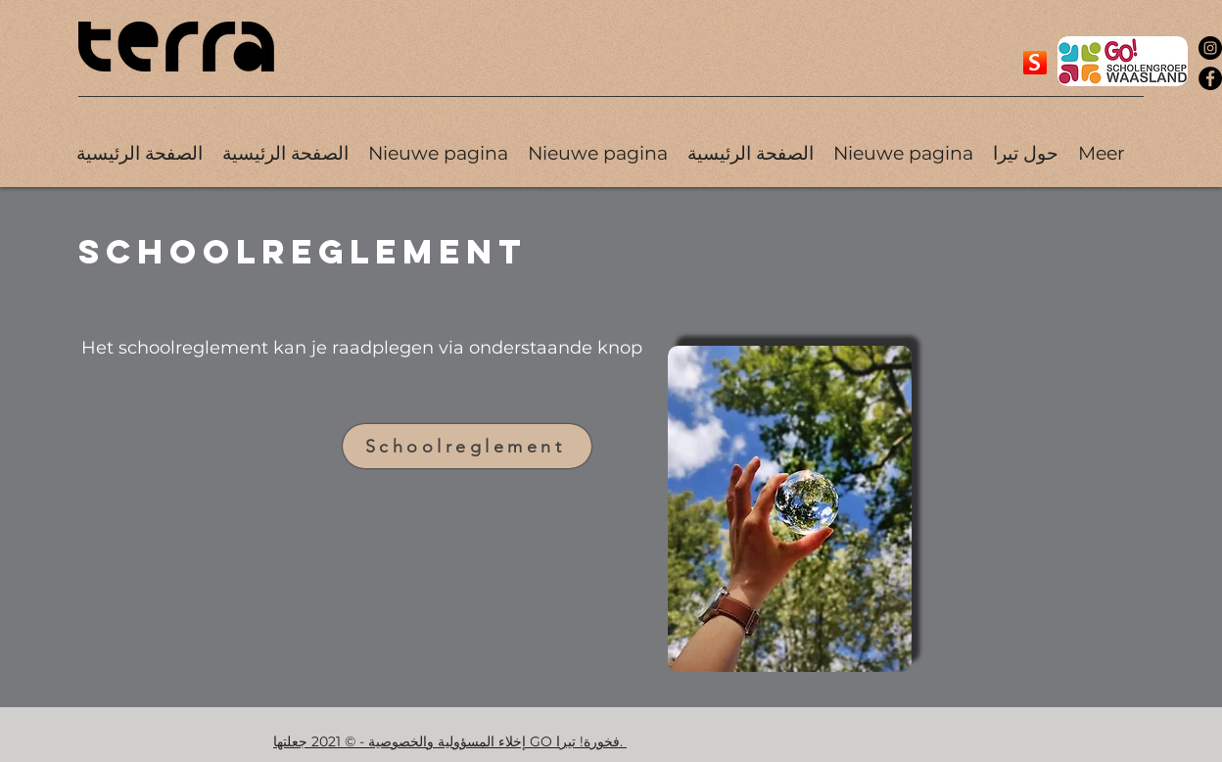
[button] (1025, 153)
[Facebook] (1210, 78)
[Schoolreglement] (467, 446)
